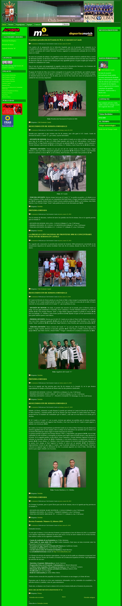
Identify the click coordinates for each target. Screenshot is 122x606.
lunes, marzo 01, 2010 (65, 525)
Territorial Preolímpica (9, 41)
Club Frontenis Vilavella (8, 81)
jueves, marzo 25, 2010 (65, 214)
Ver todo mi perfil (104, 95)
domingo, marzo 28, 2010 (66, 130)
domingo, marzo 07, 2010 (66, 407)
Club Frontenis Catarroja (8, 77)
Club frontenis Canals (44, 122)
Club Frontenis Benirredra (9, 75)
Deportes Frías (6, 85)
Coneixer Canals (6, 83)
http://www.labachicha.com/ (62, 552)
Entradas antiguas (89, 597)
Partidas (40, 206)
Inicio (64, 597)
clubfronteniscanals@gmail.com (109, 110)
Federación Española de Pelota (10, 90)
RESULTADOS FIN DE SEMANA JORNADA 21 (48, 403)
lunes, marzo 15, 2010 (65, 296)
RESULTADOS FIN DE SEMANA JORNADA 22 (48, 293)
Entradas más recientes (36, 597)
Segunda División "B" (9, 48)
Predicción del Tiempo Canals (108, 129)
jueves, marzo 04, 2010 (65, 501)
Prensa (40, 593)
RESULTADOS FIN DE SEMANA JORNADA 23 (48, 126)
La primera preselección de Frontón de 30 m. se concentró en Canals (55, 40)
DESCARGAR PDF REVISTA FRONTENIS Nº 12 (45, 590)
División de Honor (8, 44)
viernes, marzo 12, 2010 (65, 383)
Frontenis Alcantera (7, 92)
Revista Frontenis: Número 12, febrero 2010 (46, 521)
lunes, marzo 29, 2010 (65, 43)
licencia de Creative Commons (12, 67)
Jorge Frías (5, 94)
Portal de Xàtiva (6, 97)
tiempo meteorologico (107, 125)
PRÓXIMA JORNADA (38, 210)
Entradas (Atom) (42, 603)
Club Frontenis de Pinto (8, 79)
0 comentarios (34, 43)
